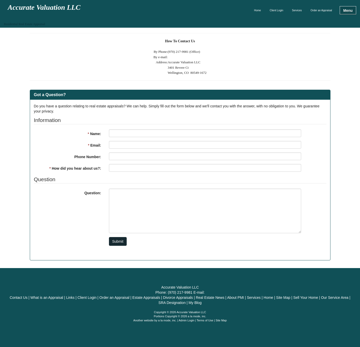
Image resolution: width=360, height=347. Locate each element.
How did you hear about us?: (75, 168)
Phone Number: (87, 157)
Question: (92, 193)
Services (297, 10)
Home (257, 10)
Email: (94, 145)
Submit (118, 241)
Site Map (221, 320)
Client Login (276, 10)
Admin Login (186, 320)
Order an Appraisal (321, 10)
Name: (94, 134)
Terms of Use (205, 320)
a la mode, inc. (167, 320)
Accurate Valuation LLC (44, 7)
